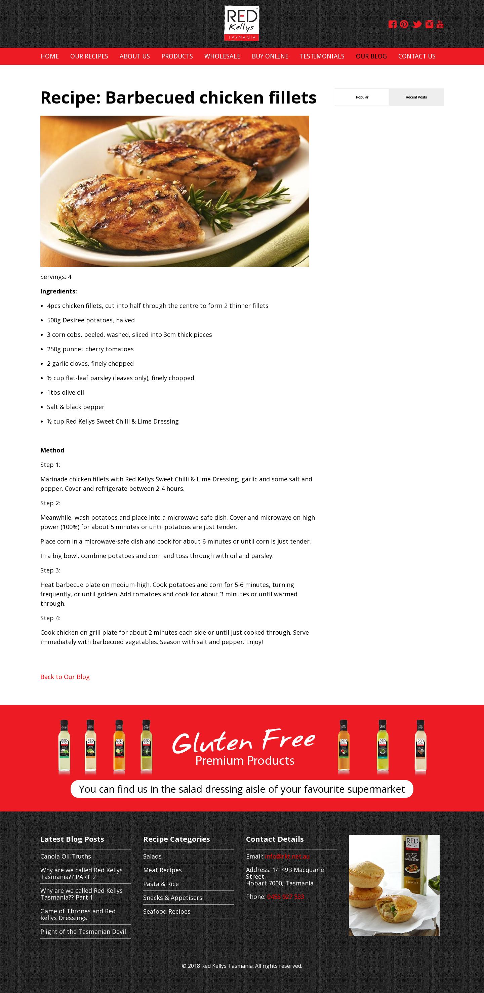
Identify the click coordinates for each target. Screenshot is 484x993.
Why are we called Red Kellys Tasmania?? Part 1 (81, 893)
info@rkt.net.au (287, 856)
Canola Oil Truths (65, 856)
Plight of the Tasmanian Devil (83, 931)
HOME (49, 56)
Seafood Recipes (167, 911)
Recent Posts (416, 97)
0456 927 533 (285, 896)
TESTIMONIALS (322, 56)
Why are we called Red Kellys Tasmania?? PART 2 (81, 873)
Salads (152, 856)
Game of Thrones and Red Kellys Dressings (78, 914)
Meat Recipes (162, 870)
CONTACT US (417, 56)
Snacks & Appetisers (172, 897)
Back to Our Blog (65, 677)
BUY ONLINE (270, 56)
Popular (362, 97)
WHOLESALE (222, 56)
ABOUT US (135, 56)
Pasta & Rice (161, 884)
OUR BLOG (371, 56)
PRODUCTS (177, 56)
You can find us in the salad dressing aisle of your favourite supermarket (242, 788)
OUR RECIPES (89, 56)
